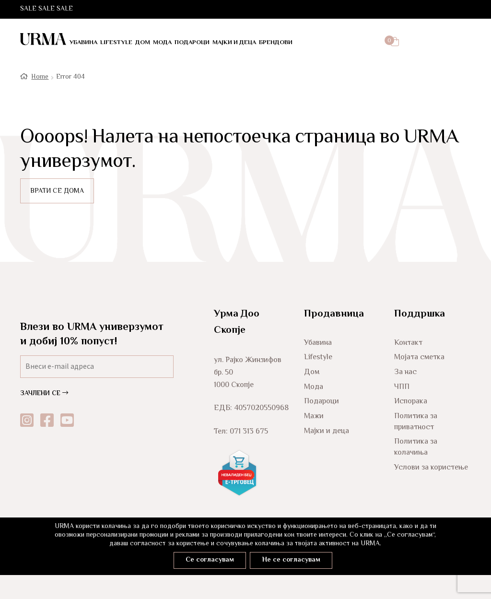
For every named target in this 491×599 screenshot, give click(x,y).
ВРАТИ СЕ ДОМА (57, 191)
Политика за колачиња (415, 446)
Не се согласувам (294, 559)
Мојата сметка (419, 357)
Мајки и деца (234, 42)
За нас (405, 372)
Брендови (275, 42)
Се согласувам (207, 559)
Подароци (192, 42)
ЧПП (401, 386)
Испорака (410, 401)
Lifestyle (318, 357)
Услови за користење (431, 467)
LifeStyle (116, 42)
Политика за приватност (415, 421)
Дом (142, 42)
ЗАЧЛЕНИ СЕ (44, 393)
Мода (162, 42)
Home (39, 76)
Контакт (408, 342)
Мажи (314, 416)
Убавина (83, 42)
